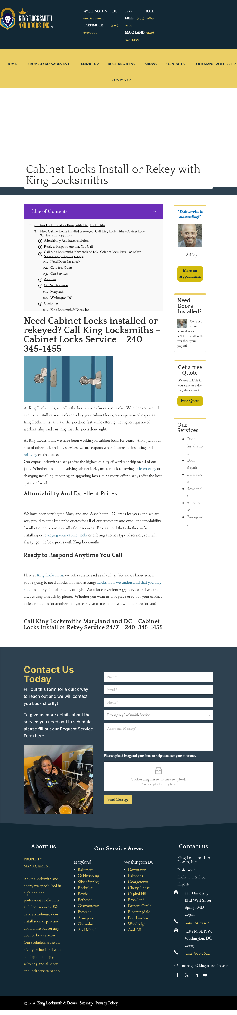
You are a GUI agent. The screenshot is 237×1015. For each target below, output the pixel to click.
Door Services (120, 64)
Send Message (117, 799)
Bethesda (85, 900)
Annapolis (86, 918)
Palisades (135, 876)
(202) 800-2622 (197, 953)
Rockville (85, 888)
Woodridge (137, 924)
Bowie (83, 894)
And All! (135, 930)
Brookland (136, 900)
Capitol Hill (137, 894)
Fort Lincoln (138, 918)
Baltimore (86, 870)
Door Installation (195, 446)
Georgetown (138, 882)
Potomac (84, 912)
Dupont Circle (139, 906)
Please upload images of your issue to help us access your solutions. (150, 756)
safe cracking (146, 468)
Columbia (86, 924)
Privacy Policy (106, 1003)
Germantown (88, 906)
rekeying (30, 454)
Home (11, 64)
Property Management (48, 64)
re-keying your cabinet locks (65, 535)
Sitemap (86, 1003)
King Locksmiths (50, 575)
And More (86, 930)
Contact (174, 64)
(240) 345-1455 (197, 922)
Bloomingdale (139, 912)
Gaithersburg (88, 876)
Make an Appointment (190, 273)
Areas (149, 64)
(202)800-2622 (94, 18)
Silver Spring (88, 882)
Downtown (137, 870)
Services (88, 64)
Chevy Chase (139, 888)
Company (120, 80)
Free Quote (190, 401)
